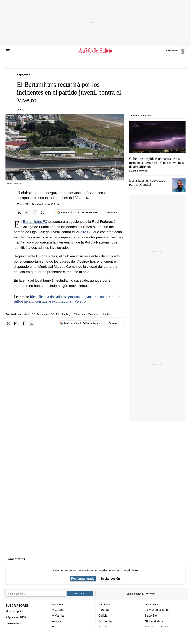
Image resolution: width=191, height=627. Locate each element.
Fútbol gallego (63, 314)
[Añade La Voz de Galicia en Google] (77, 212)
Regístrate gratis (82, 578)
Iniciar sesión (110, 578)
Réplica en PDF (15, 617)
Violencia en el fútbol (99, 314)
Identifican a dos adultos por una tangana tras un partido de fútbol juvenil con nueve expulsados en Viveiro (67, 299)
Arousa (56, 621)
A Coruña (58, 609)
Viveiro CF (83, 232)
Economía (105, 621)
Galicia (102, 615)
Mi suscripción (14, 611)
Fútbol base (79, 314)
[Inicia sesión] (176, 50)
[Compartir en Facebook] (35, 212)
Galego (150, 593)
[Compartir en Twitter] (42, 212)
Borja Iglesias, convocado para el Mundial (147, 182)
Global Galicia (154, 621)
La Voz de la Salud (157, 609)
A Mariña (58, 615)
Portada (103, 609)
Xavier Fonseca (138, 171)
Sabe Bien (151, 615)
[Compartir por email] (27, 212)
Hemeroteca (13, 623)
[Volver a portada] (95, 50)
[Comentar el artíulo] (111, 212)
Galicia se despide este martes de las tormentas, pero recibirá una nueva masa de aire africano (157, 163)
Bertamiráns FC (35, 221)
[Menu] (8, 50)
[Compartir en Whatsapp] (20, 212)
